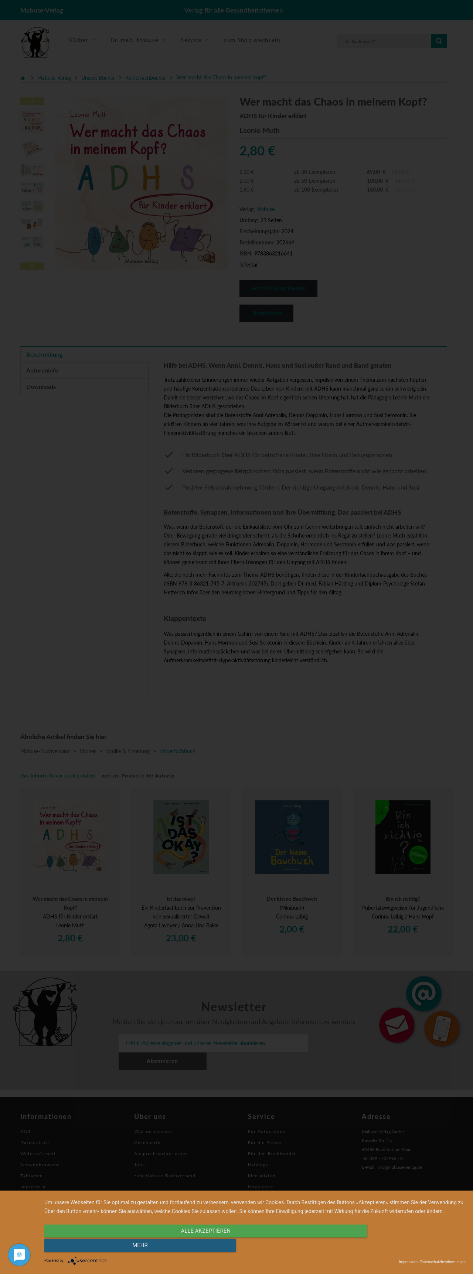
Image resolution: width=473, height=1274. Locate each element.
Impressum (408, 1262)
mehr (402, 1247)
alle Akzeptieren (192, 1247)
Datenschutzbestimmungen (443, 1262)
